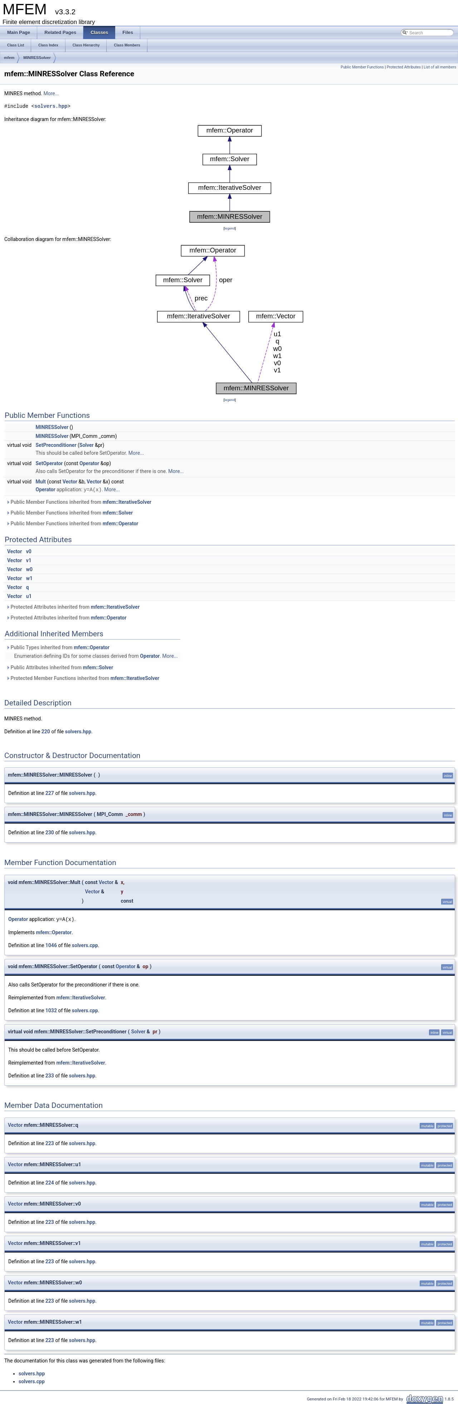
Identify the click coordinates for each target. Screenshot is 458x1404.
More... (51, 93)
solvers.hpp (50, 106)
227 (49, 793)
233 (49, 1075)
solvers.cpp (85, 944)
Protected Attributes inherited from (73, 606)
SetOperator (49, 463)
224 (49, 1182)
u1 (29, 596)
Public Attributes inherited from (59, 667)
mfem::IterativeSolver (127, 502)
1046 (51, 944)
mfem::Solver (118, 512)
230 (49, 832)
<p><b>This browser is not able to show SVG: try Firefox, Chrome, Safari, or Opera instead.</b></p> (230, 174)
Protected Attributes (404, 67)
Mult (41, 481)
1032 (51, 1010)
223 (49, 1142)
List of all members (440, 67)
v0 (28, 551)
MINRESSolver (36, 58)
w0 (29, 569)
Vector (70, 481)
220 (46, 731)
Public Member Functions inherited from (78, 502)
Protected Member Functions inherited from (82, 678)
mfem (9, 58)
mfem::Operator (120, 523)
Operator (89, 463)
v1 (28, 560)
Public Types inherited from (57, 647)
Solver (86, 445)
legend (229, 228)
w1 (29, 578)
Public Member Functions (362, 67)
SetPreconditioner (56, 445)
